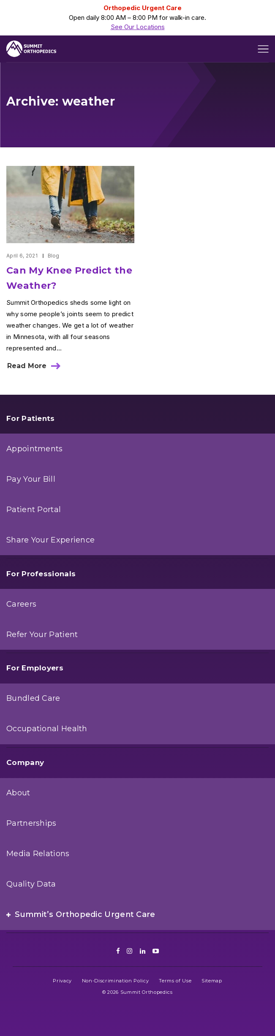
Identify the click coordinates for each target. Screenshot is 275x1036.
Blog (54, 255)
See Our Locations (138, 27)
